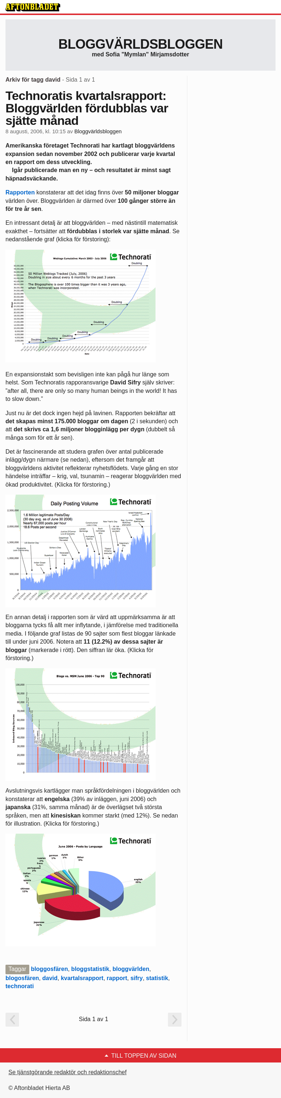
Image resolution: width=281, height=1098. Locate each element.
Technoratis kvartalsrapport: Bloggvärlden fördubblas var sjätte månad (86, 108)
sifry (136, 978)
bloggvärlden (131, 969)
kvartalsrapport (82, 978)
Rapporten (20, 192)
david (49, 978)
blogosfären (22, 978)
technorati (19, 986)
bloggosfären (49, 969)
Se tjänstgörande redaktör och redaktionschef (67, 1072)
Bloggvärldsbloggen (140, 44)
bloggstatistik (90, 969)
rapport (117, 978)
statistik (157, 978)
